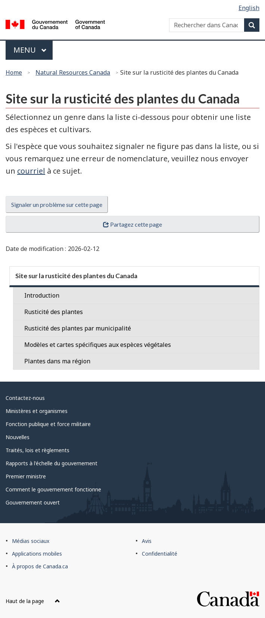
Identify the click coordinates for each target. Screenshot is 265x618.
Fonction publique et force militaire (48, 424)
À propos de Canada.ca (40, 566)
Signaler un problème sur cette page (56, 204)
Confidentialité (159, 553)
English (248, 8)
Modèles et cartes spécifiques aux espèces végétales (97, 345)
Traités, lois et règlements (37, 450)
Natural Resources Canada (72, 72)
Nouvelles (17, 437)
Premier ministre (26, 476)
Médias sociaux (30, 540)
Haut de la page (33, 601)
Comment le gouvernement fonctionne (53, 489)
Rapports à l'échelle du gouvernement (51, 463)
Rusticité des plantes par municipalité (77, 328)
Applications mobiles (37, 553)
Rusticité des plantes (53, 312)
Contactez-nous (25, 397)
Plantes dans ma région (57, 361)
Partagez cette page (132, 224)
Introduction (41, 295)
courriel (31, 171)
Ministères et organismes (37, 410)
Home (14, 72)
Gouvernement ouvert (33, 502)
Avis (147, 540)
